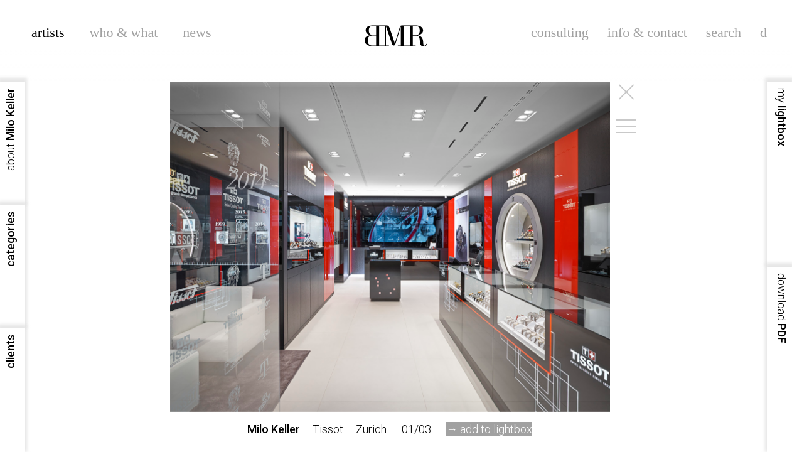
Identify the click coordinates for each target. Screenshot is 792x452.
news (197, 32)
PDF (781, 308)
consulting (560, 32)
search (723, 32)
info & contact (647, 32)
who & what (124, 32)
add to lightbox (496, 429)
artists (48, 32)
